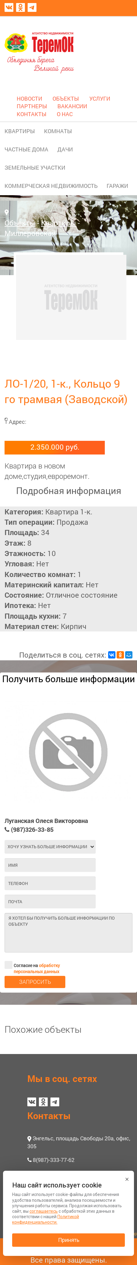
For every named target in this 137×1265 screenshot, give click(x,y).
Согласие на (32, 965)
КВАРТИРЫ (20, 131)
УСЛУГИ (99, 98)
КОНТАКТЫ (31, 114)
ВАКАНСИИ (72, 106)
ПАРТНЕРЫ (32, 106)
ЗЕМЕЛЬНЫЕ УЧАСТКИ (35, 167)
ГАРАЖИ (117, 185)
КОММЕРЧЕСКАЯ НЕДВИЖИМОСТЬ (51, 185)
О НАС (65, 114)
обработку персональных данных (37, 968)
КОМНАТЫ (58, 131)
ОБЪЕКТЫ (66, 98)
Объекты (20, 223)
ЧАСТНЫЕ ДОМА (26, 149)
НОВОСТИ (29, 98)
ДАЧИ (65, 149)
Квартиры (58, 223)
